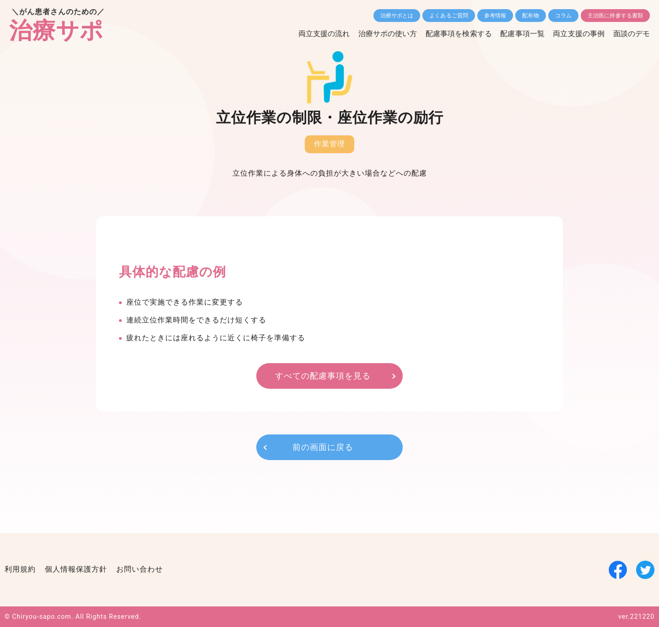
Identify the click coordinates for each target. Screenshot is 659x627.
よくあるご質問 (448, 15)
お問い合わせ (139, 569)
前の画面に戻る (322, 447)
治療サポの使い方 (384, 33)
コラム (563, 15)
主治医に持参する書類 (615, 15)
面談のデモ (631, 33)
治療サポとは (397, 15)
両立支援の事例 (578, 33)
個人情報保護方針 (76, 569)
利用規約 (20, 569)
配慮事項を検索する (456, 33)
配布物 (530, 15)
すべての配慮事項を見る (323, 375)
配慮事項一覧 (521, 33)
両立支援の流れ (320, 33)
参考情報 (495, 15)
